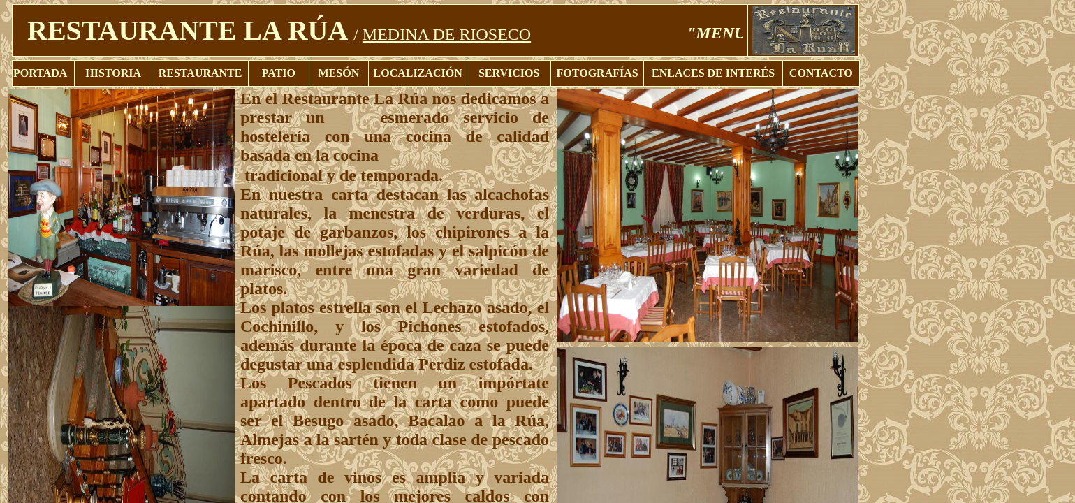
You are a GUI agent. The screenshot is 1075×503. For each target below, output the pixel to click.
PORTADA (40, 73)
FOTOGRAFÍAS (597, 73)
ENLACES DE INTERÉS (713, 73)
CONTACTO (821, 73)
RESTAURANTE (200, 73)
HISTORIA (113, 73)
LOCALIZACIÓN (418, 73)
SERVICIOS (508, 73)
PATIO (278, 73)
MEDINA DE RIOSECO (447, 34)
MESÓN (339, 73)
